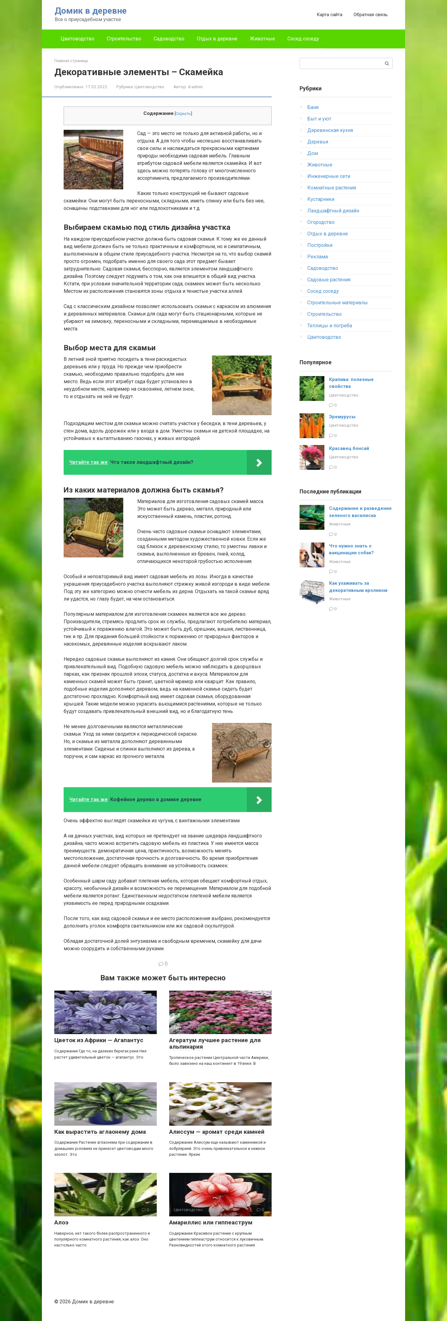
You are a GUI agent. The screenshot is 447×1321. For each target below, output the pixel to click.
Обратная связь (371, 14)
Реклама (317, 257)
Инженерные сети (328, 176)
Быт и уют (319, 119)
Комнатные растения (331, 188)
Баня (312, 107)
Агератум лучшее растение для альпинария (215, 1043)
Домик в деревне (91, 11)
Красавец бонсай (349, 448)
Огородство (321, 222)
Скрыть (183, 113)
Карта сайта (329, 14)
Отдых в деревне (217, 39)
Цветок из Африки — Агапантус (98, 1040)
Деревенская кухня (330, 130)
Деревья (317, 142)
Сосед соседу (303, 39)
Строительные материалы (337, 303)
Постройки (319, 245)
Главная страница (71, 60)
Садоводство (169, 39)
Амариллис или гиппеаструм (210, 1222)
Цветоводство (77, 39)
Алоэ (61, 1222)
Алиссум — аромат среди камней (216, 1131)
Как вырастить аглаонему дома (100, 1131)
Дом (312, 153)
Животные (262, 39)
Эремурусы (342, 417)
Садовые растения (328, 280)
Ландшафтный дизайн (333, 211)
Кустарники (320, 199)
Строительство (124, 39)
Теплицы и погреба (329, 326)
